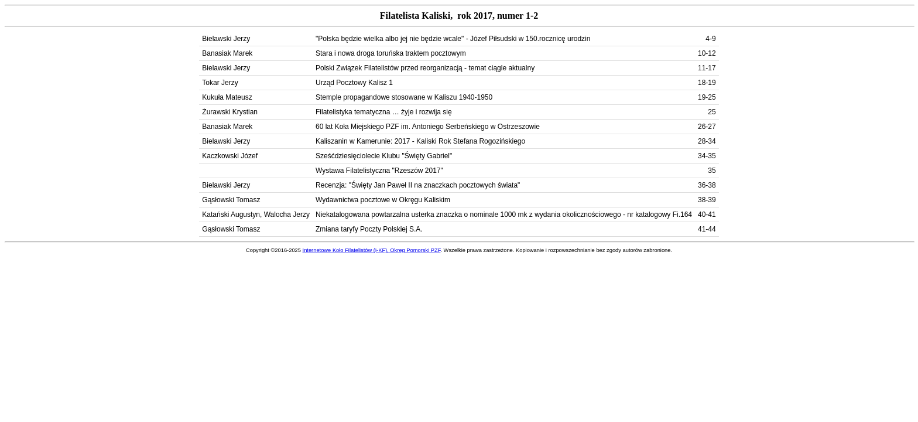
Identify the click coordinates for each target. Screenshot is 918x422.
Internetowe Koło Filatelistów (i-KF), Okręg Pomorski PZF (372, 250)
